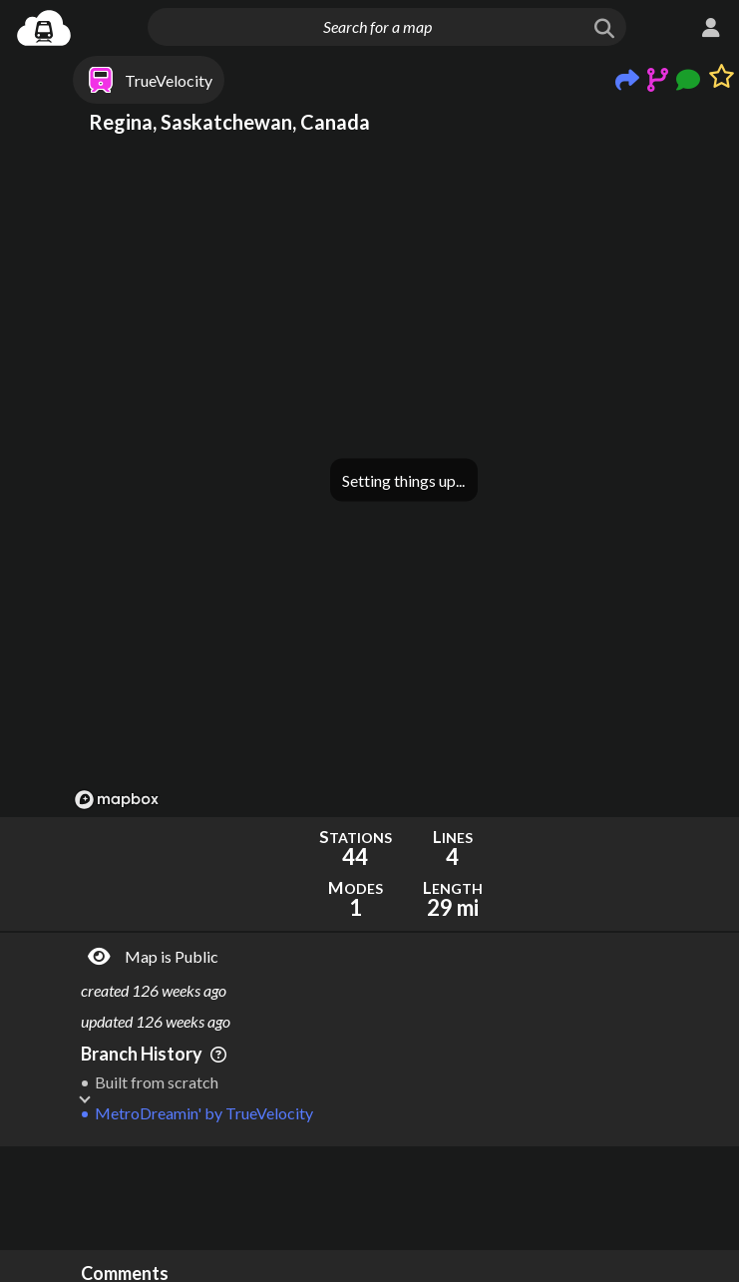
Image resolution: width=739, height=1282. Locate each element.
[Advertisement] (404, 1198)
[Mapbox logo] (117, 799)
